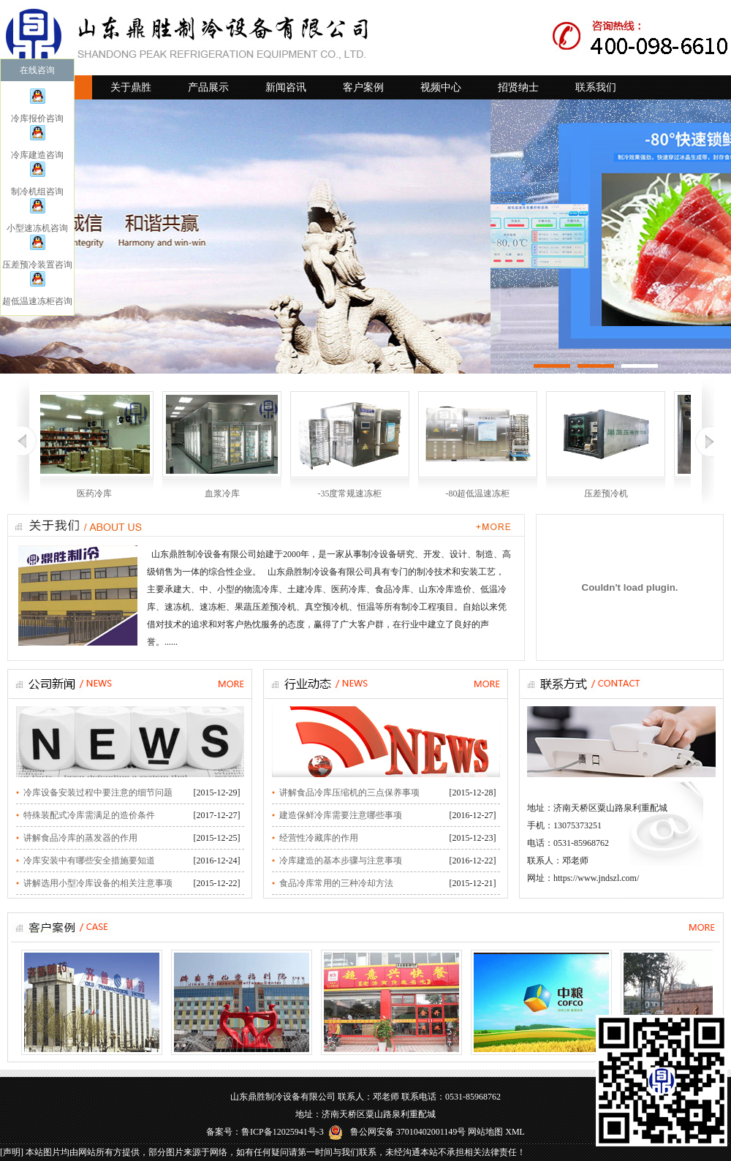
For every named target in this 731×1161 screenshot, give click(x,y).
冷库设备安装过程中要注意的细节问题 (98, 792)
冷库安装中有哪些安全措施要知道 (89, 860)
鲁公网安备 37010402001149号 (397, 1132)
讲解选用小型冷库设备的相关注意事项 (98, 883)
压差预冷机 (606, 493)
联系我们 (595, 87)
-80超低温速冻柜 (478, 493)
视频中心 (440, 87)
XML (515, 1132)
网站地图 (485, 1132)
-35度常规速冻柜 (350, 493)
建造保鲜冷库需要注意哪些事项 (340, 815)
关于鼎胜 (130, 87)
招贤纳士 (518, 87)
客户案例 (363, 87)
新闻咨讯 (285, 87)
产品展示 (208, 87)
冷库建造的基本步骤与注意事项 (340, 860)
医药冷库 (94, 493)
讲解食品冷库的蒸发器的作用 (80, 838)
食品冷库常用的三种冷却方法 (336, 883)
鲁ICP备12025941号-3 (282, 1132)
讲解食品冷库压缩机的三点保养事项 (349, 792)
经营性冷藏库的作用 (318, 838)
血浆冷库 (222, 493)
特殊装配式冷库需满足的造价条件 (89, 815)
